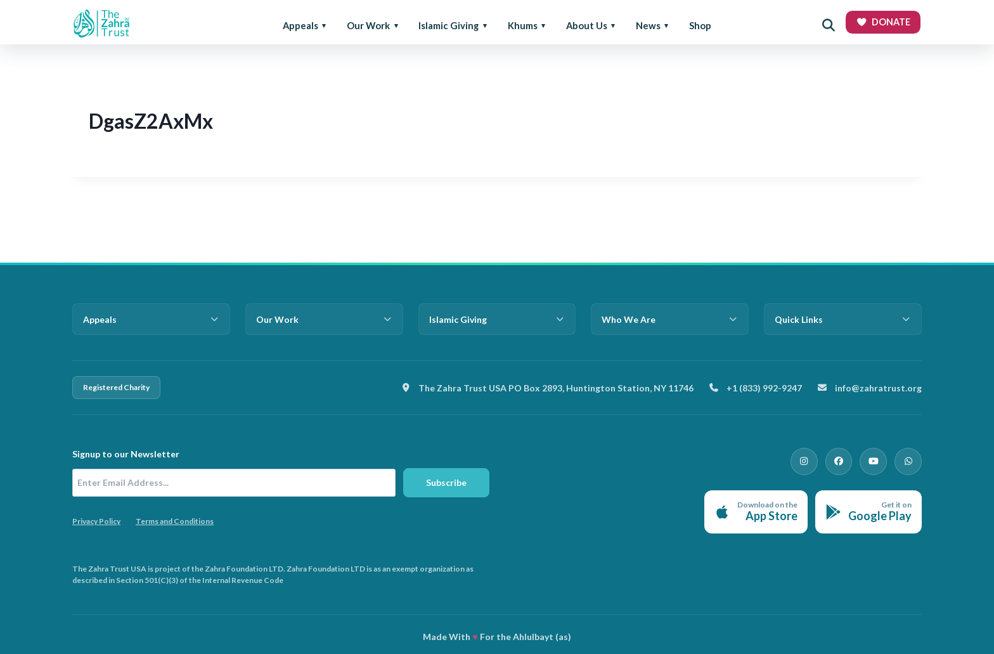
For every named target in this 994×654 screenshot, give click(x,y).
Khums (523, 25)
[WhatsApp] (910, 459)
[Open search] (828, 25)
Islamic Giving (448, 25)
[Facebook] (849, 459)
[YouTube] (879, 459)
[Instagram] (819, 459)
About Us (586, 25)
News (648, 25)
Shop (700, 25)
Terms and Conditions (175, 521)
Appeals (300, 25)
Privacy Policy (96, 521)
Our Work (368, 25)
